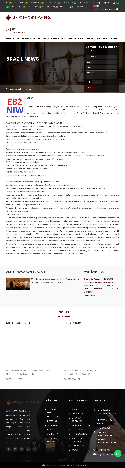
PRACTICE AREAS (51, 38)
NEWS (64, 38)
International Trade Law (78, 440)
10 (89, 82)
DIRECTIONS (52, 421)
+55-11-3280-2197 (17, 3)
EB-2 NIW (34, 123)
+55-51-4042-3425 (14, 7)
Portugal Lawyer (106, 38)
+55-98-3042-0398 (47, 7)
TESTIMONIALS (76, 38)
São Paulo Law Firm (52, 440)
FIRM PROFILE (12, 38)
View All (75, 450)
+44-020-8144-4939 (78, 7)
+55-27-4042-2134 (49, 3)
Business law (77, 409)
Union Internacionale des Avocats (101, 289)
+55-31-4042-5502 (65, 3)
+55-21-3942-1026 (33, 3)
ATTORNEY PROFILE (30, 38)
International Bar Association (95, 282)
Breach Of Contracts (77, 420)
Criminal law (77, 413)
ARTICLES (89, 38)
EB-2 (39, 106)
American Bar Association (94, 285)
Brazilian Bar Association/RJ (95, 279)
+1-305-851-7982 (62, 7)
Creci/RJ (87, 295)
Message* (101, 74)
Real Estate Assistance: (105, 9)
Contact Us (52, 434)
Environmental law (81, 425)
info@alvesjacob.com (20, 32)
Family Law (77, 429)
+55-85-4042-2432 (31, 7)
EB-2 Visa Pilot (63, 106)
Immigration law (79, 434)
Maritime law (78, 445)
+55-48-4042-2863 (81, 3)
